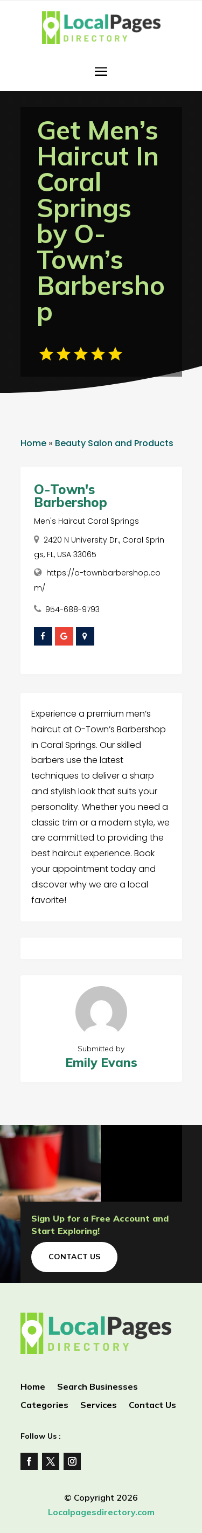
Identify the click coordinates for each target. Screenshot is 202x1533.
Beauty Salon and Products (114, 443)
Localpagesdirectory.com (101, 1512)
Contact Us (74, 1256)
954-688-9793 (72, 609)
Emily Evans (101, 1062)
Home (33, 443)
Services (98, 1405)
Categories (44, 1405)
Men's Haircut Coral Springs (86, 521)
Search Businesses (97, 1387)
